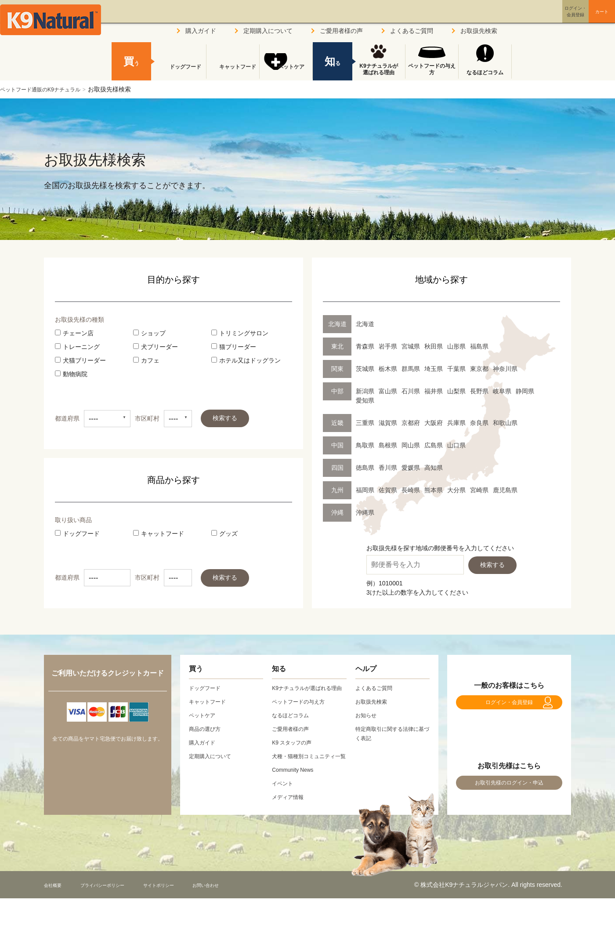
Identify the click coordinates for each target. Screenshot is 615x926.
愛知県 (365, 400)
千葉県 (456, 368)
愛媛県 (411, 467)
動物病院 (71, 374)
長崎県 (411, 490)
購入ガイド (200, 30)
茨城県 (365, 368)
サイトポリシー (189, 903)
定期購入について (268, 30)
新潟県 (365, 391)
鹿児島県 (505, 490)
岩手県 (388, 346)
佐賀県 (388, 490)
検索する (225, 417)
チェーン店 (74, 333)
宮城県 (411, 346)
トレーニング (77, 346)
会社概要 (56, 903)
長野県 (479, 391)
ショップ (149, 333)
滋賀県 (388, 422)
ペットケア (286, 72)
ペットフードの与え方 (432, 69)
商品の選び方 (207, 728)
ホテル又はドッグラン (246, 360)
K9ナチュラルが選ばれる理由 (378, 69)
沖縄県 (365, 512)
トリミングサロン (239, 333)
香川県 (388, 467)
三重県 (365, 422)
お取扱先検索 (478, 30)
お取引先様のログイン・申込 (509, 796)
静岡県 (525, 391)
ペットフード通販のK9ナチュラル (47, 89)
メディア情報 (290, 815)
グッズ (224, 533)
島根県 (388, 445)
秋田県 (433, 346)
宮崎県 (479, 490)
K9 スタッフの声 (295, 751)
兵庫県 (456, 422)
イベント (284, 801)
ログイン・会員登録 (509, 707)
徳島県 (365, 467)
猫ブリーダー (233, 346)
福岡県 (365, 490)
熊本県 (433, 490)
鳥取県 (365, 445)
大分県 (456, 490)
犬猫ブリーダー (80, 360)
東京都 (479, 368)
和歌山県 (505, 422)
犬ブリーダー (155, 346)
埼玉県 (433, 368)
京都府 (411, 422)
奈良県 (479, 422)
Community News (296, 788)
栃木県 (388, 368)
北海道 (365, 323)
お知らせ (367, 715)
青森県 (365, 346)
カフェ (146, 360)
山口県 (456, 445)
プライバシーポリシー (118, 903)
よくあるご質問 (411, 30)
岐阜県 (502, 391)
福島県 (479, 346)
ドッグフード (77, 533)
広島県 (433, 445)
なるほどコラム (485, 72)
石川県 (411, 391)
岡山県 (411, 445)
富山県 (388, 391)
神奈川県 (505, 368)
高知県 (433, 467)
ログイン (533, 19)
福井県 (433, 391)
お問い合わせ (247, 903)
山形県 (456, 346)
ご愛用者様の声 (341, 30)
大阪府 (433, 422)
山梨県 (456, 391)
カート (583, 18)
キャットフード (158, 533)
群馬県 (411, 368)
